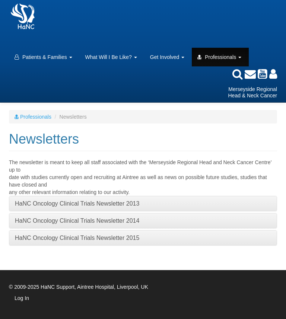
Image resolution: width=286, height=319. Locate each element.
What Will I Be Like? (111, 57)
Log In (22, 298)
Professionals (219, 57)
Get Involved (167, 57)
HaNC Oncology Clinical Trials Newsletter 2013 (77, 203)
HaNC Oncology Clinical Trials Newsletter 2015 (77, 238)
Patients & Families (43, 57)
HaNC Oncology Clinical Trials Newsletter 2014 (77, 221)
